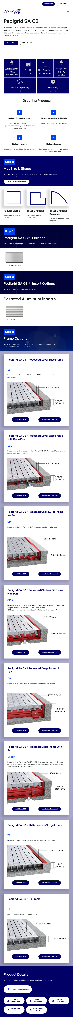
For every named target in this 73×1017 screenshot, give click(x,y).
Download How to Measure (16, 181)
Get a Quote (48, 3)
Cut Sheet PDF (20, 419)
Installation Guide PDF (50, 419)
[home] (12, 11)
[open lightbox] (14, 258)
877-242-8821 (62, 3)
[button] (67, 11)
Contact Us (11, 43)
